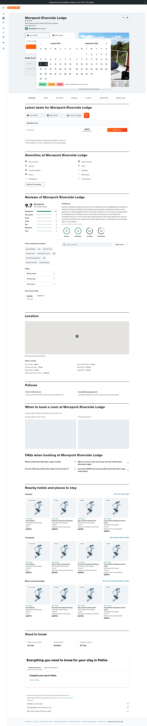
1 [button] (86, 54)
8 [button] (70, 59)
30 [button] (41, 79)
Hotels (36, 721)
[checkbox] (35, 297)
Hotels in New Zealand (60, 721)
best (44, 258)
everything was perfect (33, 258)
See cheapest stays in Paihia (119, 537)
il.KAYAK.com (28, 721)
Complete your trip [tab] (34, 667)
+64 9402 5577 (30, 26)
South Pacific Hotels (46, 721)
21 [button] (65, 69)
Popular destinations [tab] (51, 667)
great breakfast (30, 249)
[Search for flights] (3, 14)
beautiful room (47, 249)
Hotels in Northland (74, 721)
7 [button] (65, 59)
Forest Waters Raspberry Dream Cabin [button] (114, 522)
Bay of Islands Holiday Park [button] (87, 521)
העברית (91, 2)
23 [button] (41, 74)
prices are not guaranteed (65, 698)
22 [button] (70, 69)
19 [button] (55, 69)
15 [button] (70, 64)
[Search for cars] (3, 22)
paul (39, 249)
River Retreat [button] (30, 521)
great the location (31, 262)
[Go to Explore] (3, 28)
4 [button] (50, 59)
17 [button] (45, 69)
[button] (145, 2)
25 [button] (50, 74)
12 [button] (55, 64)
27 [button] (60, 74)
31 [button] (45, 79)
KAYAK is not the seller (78, 704)
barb (54, 253)
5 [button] (55, 59)
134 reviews (42, 29)
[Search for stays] (3, 18)
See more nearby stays (121, 494)
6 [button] (60, 59)
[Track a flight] (3, 32)
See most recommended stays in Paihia (116, 581)
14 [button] (65, 64)
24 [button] (46, 74)
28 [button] (65, 74)
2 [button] (40, 59)
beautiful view (30, 253)
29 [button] (70, 74)
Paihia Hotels (101, 721)
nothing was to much (43, 253)
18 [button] (50, 69)
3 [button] (45, 59)
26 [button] (55, 74)
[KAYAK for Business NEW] (3, 37)
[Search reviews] (88, 244)
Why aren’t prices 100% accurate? (78, 711)
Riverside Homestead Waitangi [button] (62, 521)
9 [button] (40, 64)
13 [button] (60, 64)
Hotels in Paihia (34, 680)
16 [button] (41, 69)
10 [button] (46, 64)
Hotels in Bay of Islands (89, 721)
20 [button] (60, 69)
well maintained (44, 262)
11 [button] (50, 64)
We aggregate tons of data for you (78, 707)
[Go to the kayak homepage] (13, 7)
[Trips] (3, 43)
